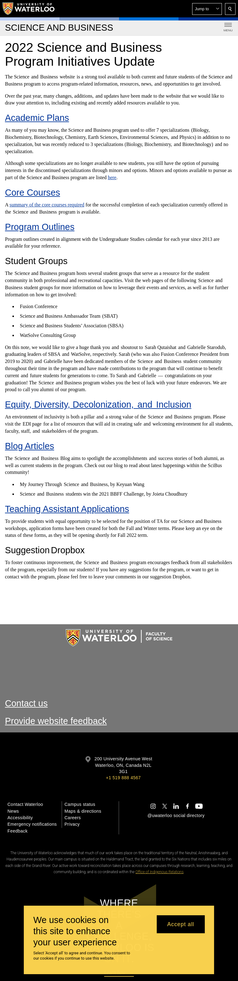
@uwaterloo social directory (176, 815)
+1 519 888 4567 (123, 777)
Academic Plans (37, 118)
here (112, 177)
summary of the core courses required (47, 204)
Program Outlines (39, 227)
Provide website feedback (56, 721)
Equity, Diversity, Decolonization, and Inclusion (98, 404)
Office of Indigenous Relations (159, 872)
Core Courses (32, 192)
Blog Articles (29, 446)
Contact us (26, 703)
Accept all (180, 924)
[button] (207, 9)
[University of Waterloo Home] (28, 8)
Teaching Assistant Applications (67, 509)
